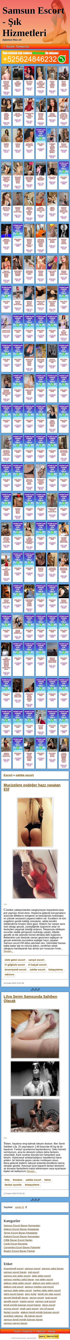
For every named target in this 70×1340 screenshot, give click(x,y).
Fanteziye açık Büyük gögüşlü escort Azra (6, 453)
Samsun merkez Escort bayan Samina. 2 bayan (29, 243)
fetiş (7, 1180)
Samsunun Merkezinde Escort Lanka (63, 570)
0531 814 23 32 (52, 91)
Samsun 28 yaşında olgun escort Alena (29, 362)
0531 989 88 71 (6, 546)
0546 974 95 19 (29, 764)
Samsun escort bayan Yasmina (64, 241)
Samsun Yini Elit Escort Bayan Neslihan (41, 116)
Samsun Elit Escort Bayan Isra (41, 303)
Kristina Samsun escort (40, 569)
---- (5, 903)
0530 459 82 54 (6, 399)
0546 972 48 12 (18, 187)
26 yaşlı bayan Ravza (40, 727)
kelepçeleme (56, 969)
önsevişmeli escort (15, 969)
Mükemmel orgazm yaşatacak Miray (40, 482)
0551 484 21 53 (63, 459)
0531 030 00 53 (52, 760)
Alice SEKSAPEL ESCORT (41, 178)
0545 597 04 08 (63, 765)
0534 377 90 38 (29, 88)
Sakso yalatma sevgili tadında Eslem (6, 116)
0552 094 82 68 (29, 185)
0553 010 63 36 (52, 120)
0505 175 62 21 (6, 150)
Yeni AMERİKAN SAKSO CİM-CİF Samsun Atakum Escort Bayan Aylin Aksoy (6, 663)
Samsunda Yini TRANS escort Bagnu (64, 453)
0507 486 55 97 (6, 607)
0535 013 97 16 (63, 339)
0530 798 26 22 (18, 637)
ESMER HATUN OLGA (6, 145)
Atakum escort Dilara (17, 145)
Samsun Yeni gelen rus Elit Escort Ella (6, 540)
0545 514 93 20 (52, 214)
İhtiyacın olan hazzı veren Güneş (29, 482)
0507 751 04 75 (40, 184)
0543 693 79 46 (52, 279)
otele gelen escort (15, 960)
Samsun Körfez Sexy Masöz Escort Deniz (6, 273)
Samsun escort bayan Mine (6, 601)
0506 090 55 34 (29, 218)
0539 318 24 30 (6, 185)
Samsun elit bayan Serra (6, 331)
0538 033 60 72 (18, 120)
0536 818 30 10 (6, 673)
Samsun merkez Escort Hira (63, 601)
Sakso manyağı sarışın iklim (52, 115)
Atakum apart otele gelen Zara (17, 695)
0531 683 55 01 (52, 575)
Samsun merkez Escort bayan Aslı (29, 303)
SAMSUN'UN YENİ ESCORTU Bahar (29, 115)
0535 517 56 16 (52, 246)
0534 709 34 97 (63, 278)
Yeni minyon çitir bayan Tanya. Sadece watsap (6, 571)
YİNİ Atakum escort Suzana (52, 241)
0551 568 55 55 (63, 546)
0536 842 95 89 (6, 92)
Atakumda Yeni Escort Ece (29, 145)
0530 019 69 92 (52, 156)
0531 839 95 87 (29, 150)
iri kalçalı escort (37, 964)
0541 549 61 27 (52, 430)
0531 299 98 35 (18, 279)
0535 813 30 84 (40, 366)
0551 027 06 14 (63, 217)
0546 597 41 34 (6, 214)
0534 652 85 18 (40, 488)
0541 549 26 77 (52, 310)
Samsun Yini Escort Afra (52, 361)
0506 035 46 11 (6, 123)
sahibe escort (37, 969)
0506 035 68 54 (52, 182)
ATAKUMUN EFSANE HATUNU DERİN (18, 273)
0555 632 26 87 (18, 90)
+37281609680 (40, 149)
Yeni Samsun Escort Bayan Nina (63, 332)
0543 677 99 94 (29, 609)
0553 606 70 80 (63, 150)
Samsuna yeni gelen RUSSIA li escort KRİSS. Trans (40, 243)
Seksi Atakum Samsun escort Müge (52, 423)
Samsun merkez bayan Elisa (64, 272)
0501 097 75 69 (6, 247)
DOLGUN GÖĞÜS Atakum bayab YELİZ (18, 179)
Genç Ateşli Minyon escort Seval (52, 273)
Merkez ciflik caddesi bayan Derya (52, 84)
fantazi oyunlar (13, 1184)
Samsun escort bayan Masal (18, 511)
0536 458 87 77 (6, 760)
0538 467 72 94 (6, 459)
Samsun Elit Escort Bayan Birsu (52, 510)
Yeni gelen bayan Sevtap (52, 754)
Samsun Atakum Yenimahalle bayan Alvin (52, 660)
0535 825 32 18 (18, 517)
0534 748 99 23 (63, 90)
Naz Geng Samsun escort (29, 83)
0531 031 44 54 (40, 732)
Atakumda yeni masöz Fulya (52, 569)
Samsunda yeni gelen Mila (40, 361)
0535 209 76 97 (63, 123)
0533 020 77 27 (29, 278)
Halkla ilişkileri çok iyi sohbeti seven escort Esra (41, 84)
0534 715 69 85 (18, 308)
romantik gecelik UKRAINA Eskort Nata (64, 540)
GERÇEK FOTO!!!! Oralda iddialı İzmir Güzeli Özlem (6, 85)
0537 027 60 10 (40, 279)
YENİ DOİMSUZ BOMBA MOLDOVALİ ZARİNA (29, 540)
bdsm (47, 1180)
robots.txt (40, 1331)
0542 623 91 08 (52, 366)
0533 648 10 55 (6, 281)
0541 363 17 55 (29, 547)
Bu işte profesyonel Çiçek (18, 115)
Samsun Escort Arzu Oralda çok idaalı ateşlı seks (64, 116)
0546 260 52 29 (63, 576)
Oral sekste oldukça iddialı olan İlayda (6, 179)
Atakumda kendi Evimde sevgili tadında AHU (29, 697)
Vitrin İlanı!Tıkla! (40, 144)
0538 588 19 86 (29, 488)
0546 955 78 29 (40, 91)
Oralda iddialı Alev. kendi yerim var (41, 209)
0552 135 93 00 (29, 250)
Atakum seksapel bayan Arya (6, 754)
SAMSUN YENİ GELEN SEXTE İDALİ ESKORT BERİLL (52, 148)
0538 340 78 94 (40, 250)
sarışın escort (36, 960)
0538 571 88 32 (29, 310)
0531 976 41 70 (52, 666)
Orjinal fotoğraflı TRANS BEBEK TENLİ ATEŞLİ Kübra (64, 757)
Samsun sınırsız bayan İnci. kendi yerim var (64, 210)
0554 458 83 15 (6, 336)
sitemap (51, 1331)
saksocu (9, 974)
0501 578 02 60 (40, 575)
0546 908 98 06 (29, 705)
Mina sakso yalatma (52, 177)
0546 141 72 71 (40, 308)
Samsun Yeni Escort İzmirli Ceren (6, 241)
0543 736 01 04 (29, 398)
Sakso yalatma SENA (52, 209)
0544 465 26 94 (40, 216)
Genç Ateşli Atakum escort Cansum (52, 303)
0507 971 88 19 (18, 216)
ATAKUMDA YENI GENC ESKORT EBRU (29, 179)
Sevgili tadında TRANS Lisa (18, 631)
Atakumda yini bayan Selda (29, 272)
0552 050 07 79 (18, 700)
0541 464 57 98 (29, 121)
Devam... (8, 951)
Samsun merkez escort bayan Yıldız (18, 209)
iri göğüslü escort (15, 964)
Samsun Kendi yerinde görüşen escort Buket (29, 756)
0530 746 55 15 (29, 369)
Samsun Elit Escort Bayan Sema (29, 392)
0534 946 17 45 (52, 515)
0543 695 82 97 (6, 579)
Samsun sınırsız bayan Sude (64, 145)
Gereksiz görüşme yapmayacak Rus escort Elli (6, 392)
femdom (17, 1180)
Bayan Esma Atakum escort (63, 84)
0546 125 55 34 (18, 150)
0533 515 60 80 (40, 123)
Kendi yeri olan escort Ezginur (6, 209)
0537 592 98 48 (63, 607)
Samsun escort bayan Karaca (40, 273)
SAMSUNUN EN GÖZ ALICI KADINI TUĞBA (29, 602)
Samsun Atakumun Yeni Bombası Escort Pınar (29, 211)
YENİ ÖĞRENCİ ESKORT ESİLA (18, 84)
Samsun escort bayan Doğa (18, 303)
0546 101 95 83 (63, 247)
